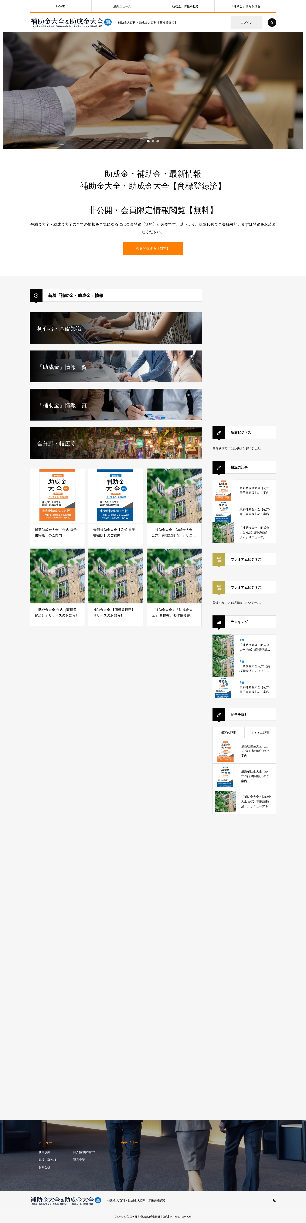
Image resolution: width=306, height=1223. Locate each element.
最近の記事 (228, 732)
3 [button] (157, 141)
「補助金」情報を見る (245, 6)
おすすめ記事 (260, 732)
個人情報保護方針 (85, 1152)
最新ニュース (122, 6)
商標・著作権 (47, 1159)
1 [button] (148, 141)
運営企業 (79, 1159)
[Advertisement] (244, 352)
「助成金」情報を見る (184, 6)
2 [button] (153, 141)
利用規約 (44, 1152)
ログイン (246, 22)
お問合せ (44, 1167)
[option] (153, 90)
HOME (60, 6)
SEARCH (272, 22)
